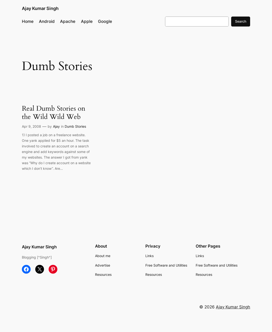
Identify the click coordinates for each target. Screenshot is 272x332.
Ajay (56, 126)
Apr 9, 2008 (31, 126)
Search (240, 21)
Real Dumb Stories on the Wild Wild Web (53, 112)
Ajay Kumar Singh (40, 8)
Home (28, 21)
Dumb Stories (75, 126)
